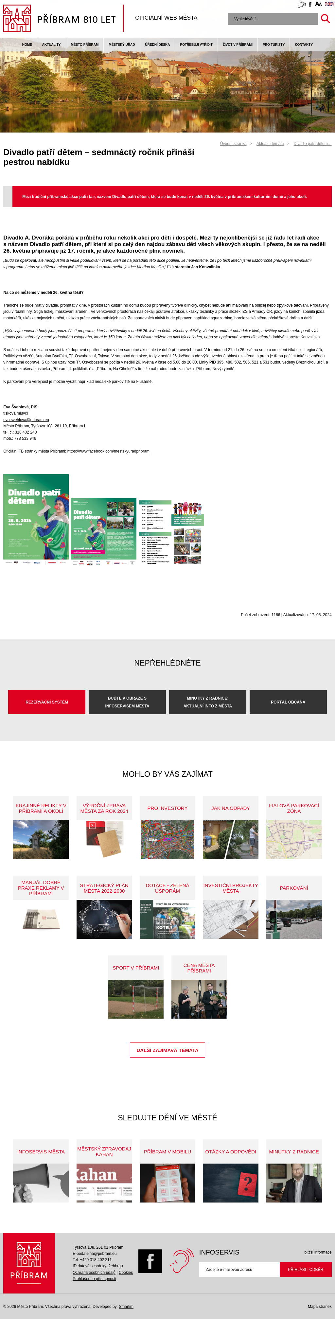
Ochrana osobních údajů (94, 1272)
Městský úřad (122, 44)
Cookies (126, 1272)
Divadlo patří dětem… (313, 143)
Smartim (126, 1306)
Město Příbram (85, 44)
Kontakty (304, 44)
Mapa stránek (320, 1306)
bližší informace (317, 1252)
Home (27, 44)
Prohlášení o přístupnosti (94, 1278)
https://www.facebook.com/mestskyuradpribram (108, 451)
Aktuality (51, 44)
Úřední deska (157, 44)
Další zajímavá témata (167, 1050)
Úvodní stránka (233, 143)
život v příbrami (238, 44)
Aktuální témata (270, 143)
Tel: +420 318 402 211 (92, 1259)
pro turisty (274, 44)
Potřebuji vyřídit (196, 44)
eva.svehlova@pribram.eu (26, 420)
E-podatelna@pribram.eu (94, 1253)
